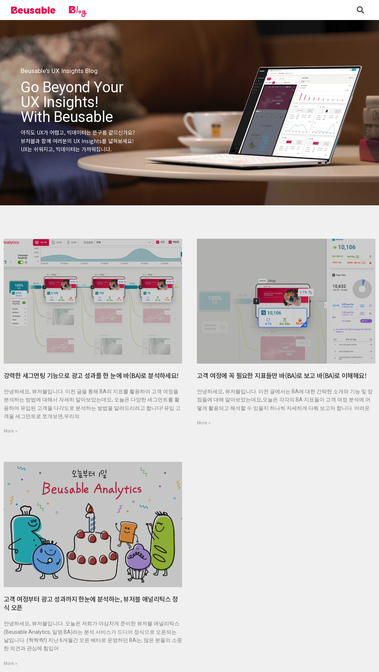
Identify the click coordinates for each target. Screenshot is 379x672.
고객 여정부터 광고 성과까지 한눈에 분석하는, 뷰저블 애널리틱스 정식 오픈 (91, 603)
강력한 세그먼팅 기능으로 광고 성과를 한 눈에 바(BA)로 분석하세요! (91, 375)
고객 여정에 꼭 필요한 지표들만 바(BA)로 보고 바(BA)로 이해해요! (281, 375)
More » (10, 431)
